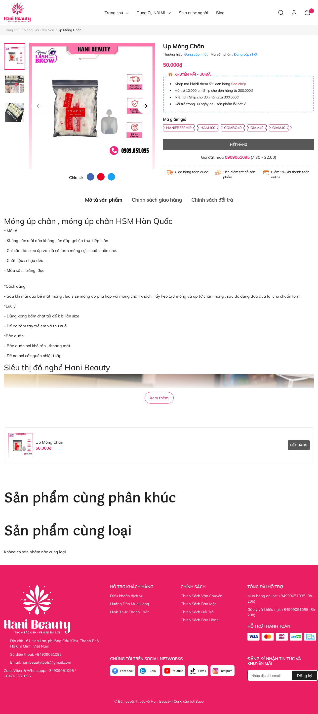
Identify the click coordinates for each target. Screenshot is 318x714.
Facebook (126, 671)
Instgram (226, 671)
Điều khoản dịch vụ (126, 595)
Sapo (200, 701)
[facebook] (90, 177)
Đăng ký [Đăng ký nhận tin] (304, 675)
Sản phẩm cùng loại (67, 531)
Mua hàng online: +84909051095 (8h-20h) (280, 598)
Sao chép (238, 84)
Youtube (177, 671)
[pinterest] (101, 177)
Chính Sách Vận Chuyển (201, 595)
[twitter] (111, 177)
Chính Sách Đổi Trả (197, 612)
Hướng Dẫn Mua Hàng (129, 603)
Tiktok (202, 671)
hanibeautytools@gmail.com (46, 662)
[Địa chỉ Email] (282, 675)
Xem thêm (159, 397)
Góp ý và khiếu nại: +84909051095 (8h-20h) (282, 612)
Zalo (153, 671)
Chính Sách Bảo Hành (200, 620)
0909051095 (237, 157)
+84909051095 (48, 654)
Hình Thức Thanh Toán (130, 612)
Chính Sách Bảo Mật (198, 603)
